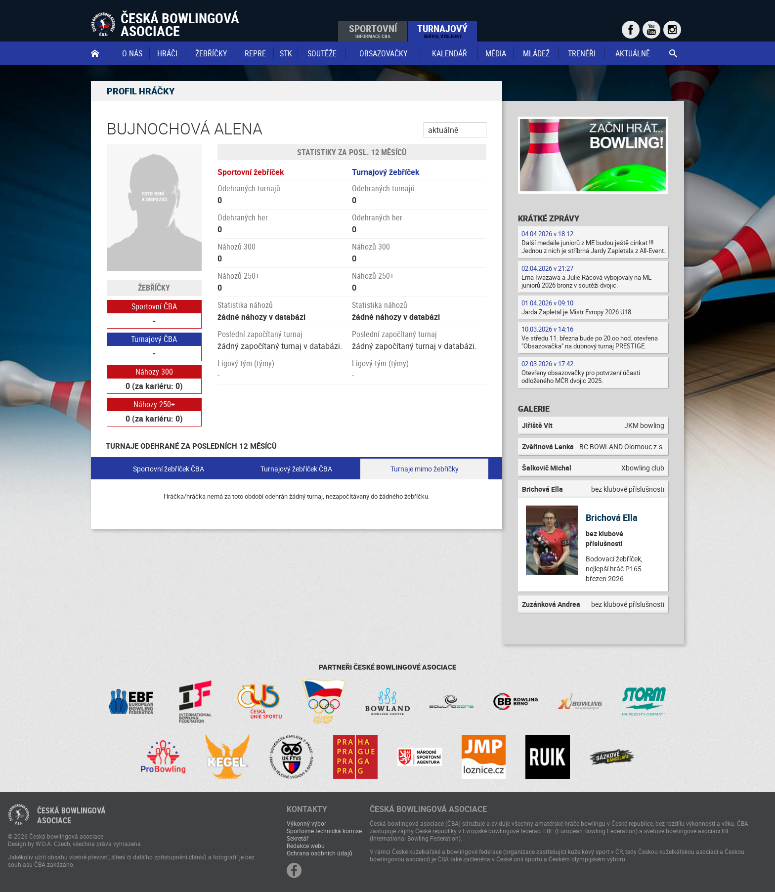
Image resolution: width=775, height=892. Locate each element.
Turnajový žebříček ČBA (296, 468)
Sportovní (373, 31)
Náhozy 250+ (154, 404)
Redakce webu (306, 846)
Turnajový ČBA (154, 339)
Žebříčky (211, 53)
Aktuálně (632, 53)
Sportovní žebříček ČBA (168, 468)
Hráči (167, 53)
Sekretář (297, 838)
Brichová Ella (612, 517)
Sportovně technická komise (324, 831)
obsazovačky (383, 53)
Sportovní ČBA (154, 306)
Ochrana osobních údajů (319, 853)
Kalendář (449, 53)
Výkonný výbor (306, 823)
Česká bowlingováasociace (71, 815)
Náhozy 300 (154, 371)
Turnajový (442, 31)
